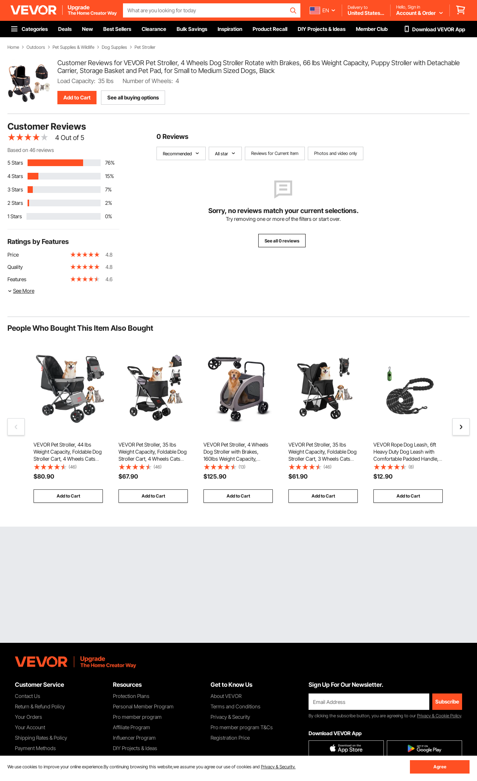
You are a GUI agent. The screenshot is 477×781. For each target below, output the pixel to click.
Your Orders (28, 717)
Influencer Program (134, 737)
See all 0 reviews (282, 241)
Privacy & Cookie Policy (439, 715)
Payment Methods (35, 748)
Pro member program (137, 717)
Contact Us (27, 696)
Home (13, 47)
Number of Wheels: (148, 81)
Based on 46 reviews (30, 150)
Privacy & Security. (278, 766)
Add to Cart (77, 97)
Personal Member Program (143, 706)
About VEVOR (226, 696)
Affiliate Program (131, 727)
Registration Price (230, 737)
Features (16, 279)
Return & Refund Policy (40, 706)
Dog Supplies (114, 47)
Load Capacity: (76, 81)
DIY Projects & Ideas (135, 748)
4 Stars (15, 176)
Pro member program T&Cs (242, 727)
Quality (15, 267)
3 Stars (15, 189)
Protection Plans (131, 696)
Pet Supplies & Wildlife (73, 47)
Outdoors (35, 47)
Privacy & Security (230, 717)
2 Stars (15, 203)
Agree (439, 766)
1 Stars (14, 216)
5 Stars (15, 162)
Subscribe (447, 701)
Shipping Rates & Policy (41, 737)
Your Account (30, 727)
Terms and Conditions (235, 706)
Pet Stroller (145, 47)
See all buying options (133, 97)
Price (13, 254)
